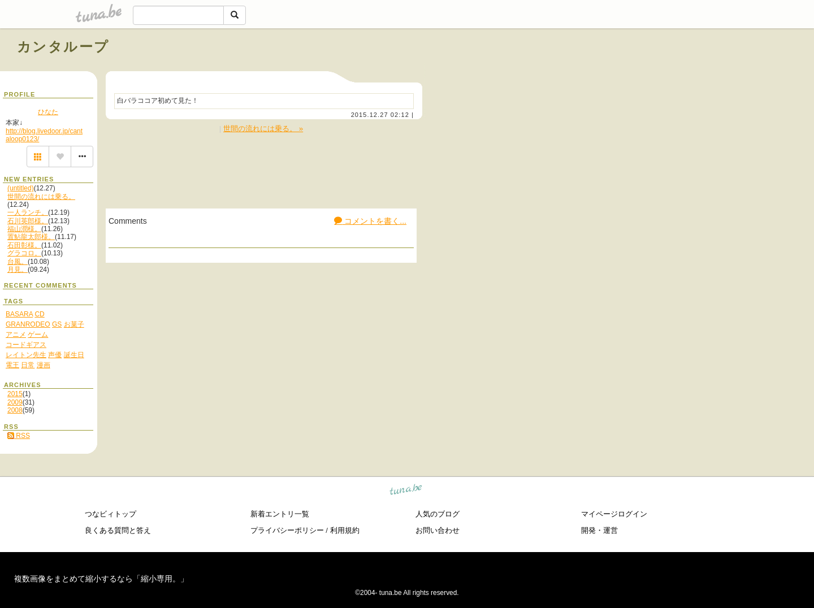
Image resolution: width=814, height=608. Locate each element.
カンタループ (63, 46)
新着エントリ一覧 (279, 514)
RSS (18, 436)
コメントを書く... (370, 220)
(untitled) (20, 188)
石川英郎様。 (27, 221)
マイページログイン (614, 514)
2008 (15, 410)
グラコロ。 (24, 253)
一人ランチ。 (27, 212)
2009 (15, 402)
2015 (15, 394)
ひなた (48, 112)
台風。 (17, 262)
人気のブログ (437, 514)
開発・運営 (599, 530)
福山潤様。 (24, 229)
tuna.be (406, 491)
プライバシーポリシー (287, 530)
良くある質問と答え (118, 530)
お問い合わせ (437, 530)
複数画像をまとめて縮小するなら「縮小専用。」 (101, 578)
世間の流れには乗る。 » (263, 128)
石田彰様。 (24, 245)
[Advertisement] (668, 72)
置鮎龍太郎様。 (31, 237)
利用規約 (345, 530)
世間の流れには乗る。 (41, 197)
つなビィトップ (110, 514)
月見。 (17, 269)
